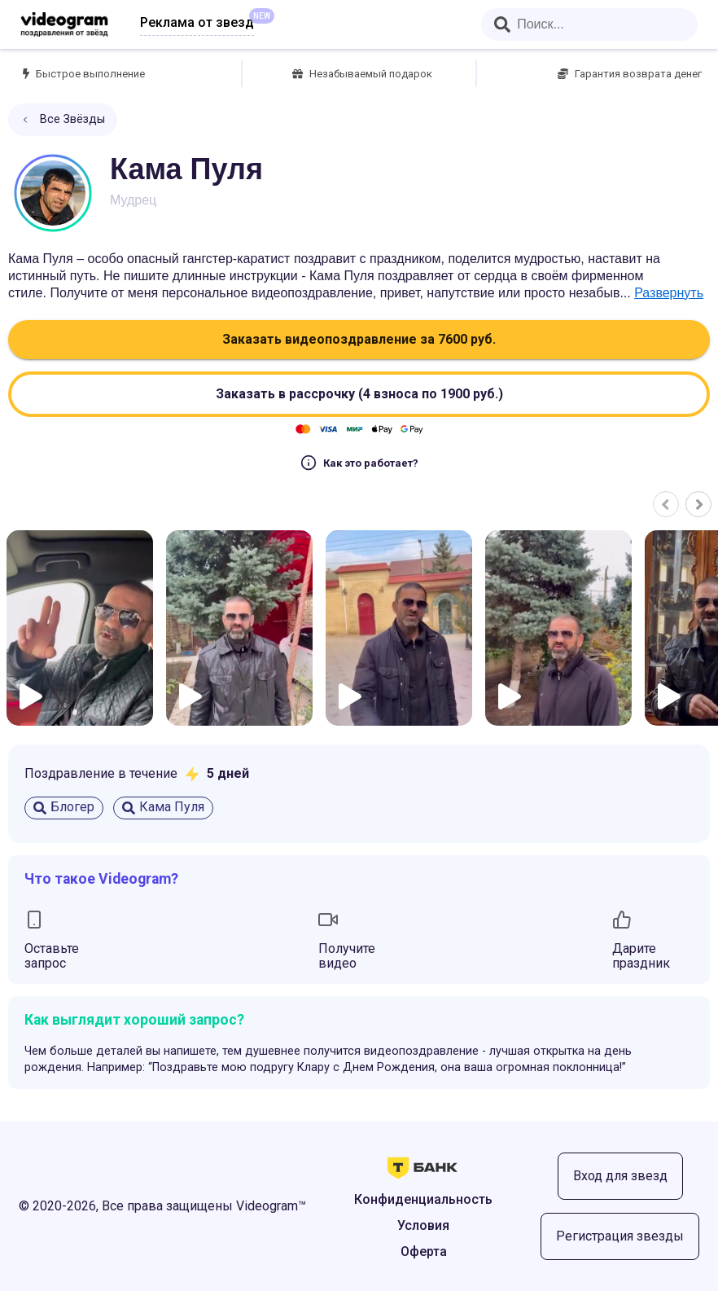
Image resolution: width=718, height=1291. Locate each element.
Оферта (424, 1251)
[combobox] (589, 24)
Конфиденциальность (423, 1199)
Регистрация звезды (620, 1236)
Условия (423, 1225)
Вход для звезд (620, 1175)
